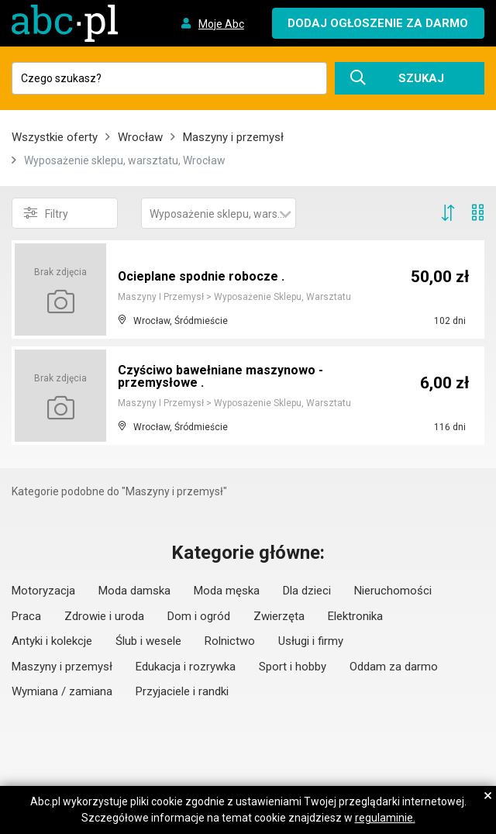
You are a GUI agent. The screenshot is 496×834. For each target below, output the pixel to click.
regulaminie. (385, 818)
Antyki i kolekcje (52, 641)
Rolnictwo (230, 641)
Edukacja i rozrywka (186, 667)
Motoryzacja (43, 591)
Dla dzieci (307, 591)
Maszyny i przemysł (233, 137)
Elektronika (355, 616)
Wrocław (140, 137)
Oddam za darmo (394, 667)
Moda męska (227, 591)
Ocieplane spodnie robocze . (201, 276)
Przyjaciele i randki (182, 691)
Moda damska (134, 591)
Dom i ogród (198, 616)
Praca (26, 616)
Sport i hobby (292, 667)
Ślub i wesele (148, 641)
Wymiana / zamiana (62, 691)
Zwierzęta (279, 616)
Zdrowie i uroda (104, 616)
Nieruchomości (393, 591)
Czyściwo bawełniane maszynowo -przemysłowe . (220, 376)
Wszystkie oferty (55, 137)
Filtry (46, 213)
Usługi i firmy (310, 641)
